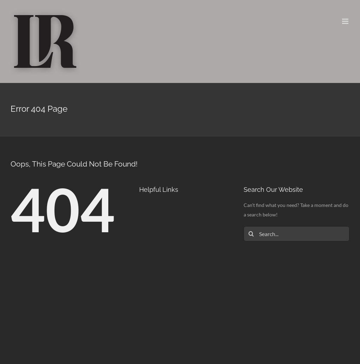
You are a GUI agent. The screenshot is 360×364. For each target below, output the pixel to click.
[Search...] (296, 233)
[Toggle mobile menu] (345, 21)
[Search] (251, 233)
